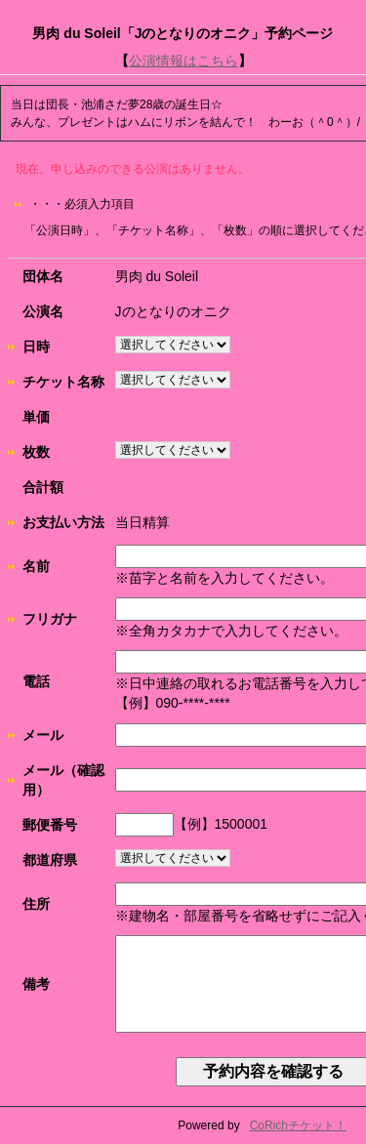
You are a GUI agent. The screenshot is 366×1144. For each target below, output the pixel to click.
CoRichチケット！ (298, 1125)
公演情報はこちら (183, 60)
